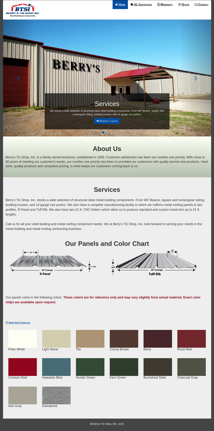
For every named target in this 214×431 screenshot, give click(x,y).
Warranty (165, 4)
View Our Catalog (19, 322)
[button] (18, 78)
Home (120, 4)
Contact (201, 4)
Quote (183, 4)
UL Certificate (141, 4)
